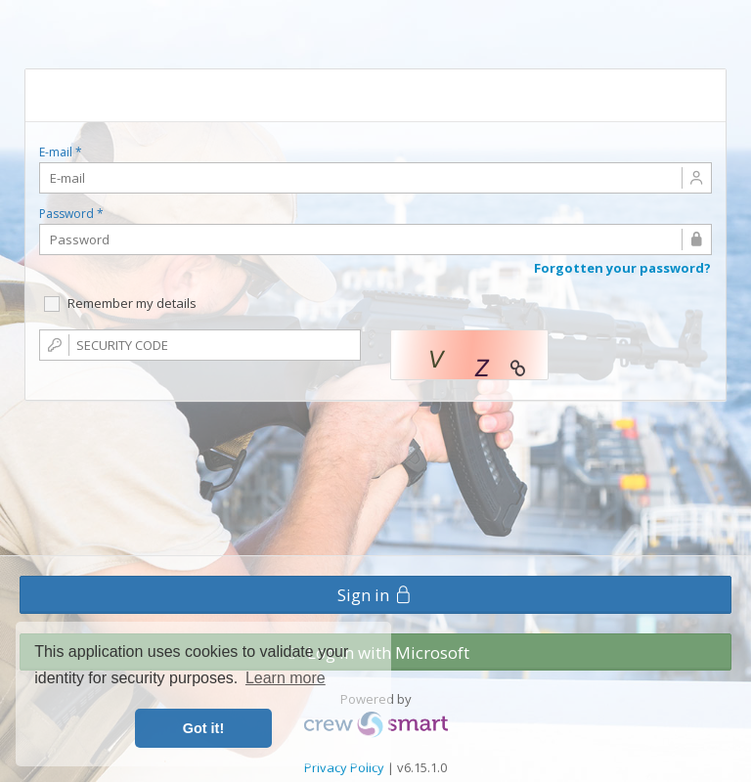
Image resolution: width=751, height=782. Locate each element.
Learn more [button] (285, 678)
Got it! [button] (203, 728)
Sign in (375, 595)
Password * (71, 214)
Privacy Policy (344, 767)
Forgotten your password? (622, 268)
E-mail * (60, 152)
